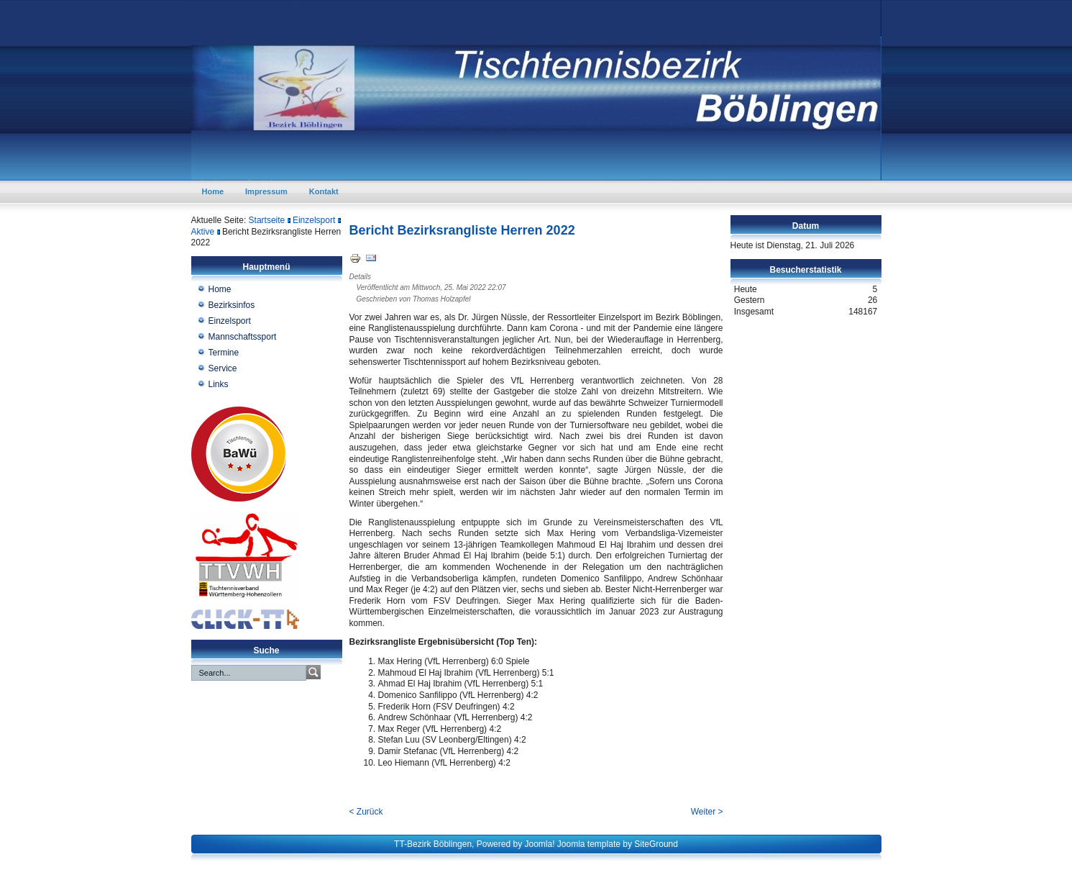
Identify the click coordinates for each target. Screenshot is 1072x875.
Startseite (267, 220)
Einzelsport (314, 220)
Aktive (203, 232)
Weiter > (707, 812)
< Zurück (366, 812)
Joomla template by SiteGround (617, 844)
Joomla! (539, 844)
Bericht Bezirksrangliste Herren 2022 (462, 230)
